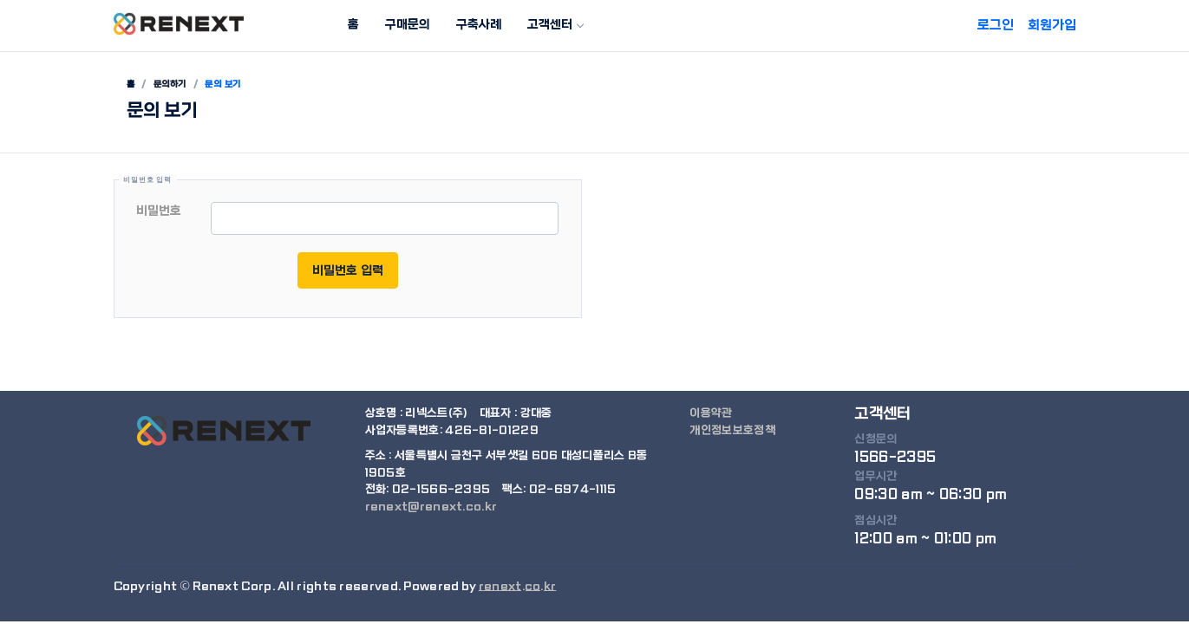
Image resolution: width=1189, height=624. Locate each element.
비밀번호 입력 (347, 270)
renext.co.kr (518, 586)
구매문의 (407, 24)
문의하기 (170, 84)
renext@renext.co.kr (431, 506)
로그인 (995, 25)
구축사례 (478, 24)
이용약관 (710, 412)
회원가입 (1052, 25)
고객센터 (549, 24)
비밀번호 (158, 211)
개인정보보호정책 (731, 430)
